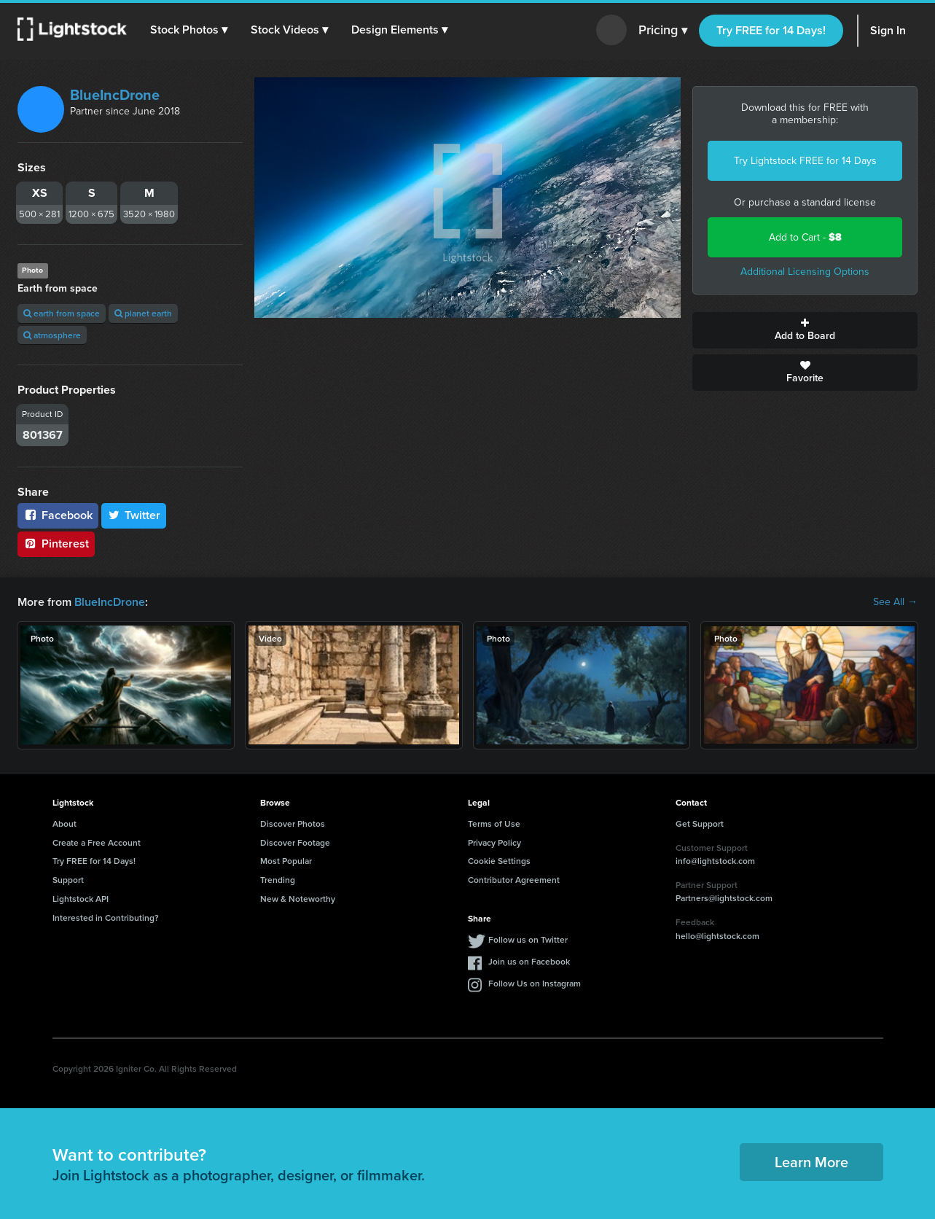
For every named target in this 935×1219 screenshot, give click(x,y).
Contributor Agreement (514, 879)
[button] (188, 30)
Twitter (134, 515)
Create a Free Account (96, 842)
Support (68, 879)
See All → (895, 602)
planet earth (143, 313)
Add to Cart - (805, 237)
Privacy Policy (494, 842)
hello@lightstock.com (717, 936)
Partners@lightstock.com (724, 898)
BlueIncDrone (115, 95)
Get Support (700, 823)
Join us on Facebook (529, 961)
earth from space (61, 313)
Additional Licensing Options (804, 271)
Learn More (811, 1161)
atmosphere (52, 335)
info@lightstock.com (715, 860)
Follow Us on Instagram (534, 983)
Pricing (662, 31)
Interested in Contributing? (105, 917)
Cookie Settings (499, 860)
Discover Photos (292, 823)
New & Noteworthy (297, 898)
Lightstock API (80, 898)
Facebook (58, 515)
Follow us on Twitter (528, 939)
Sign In (888, 30)
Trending (277, 879)
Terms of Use (494, 823)
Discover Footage (295, 842)
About (64, 823)
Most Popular (286, 860)
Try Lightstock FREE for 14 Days (805, 160)
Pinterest (56, 543)
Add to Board (805, 330)
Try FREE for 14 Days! (771, 30)
